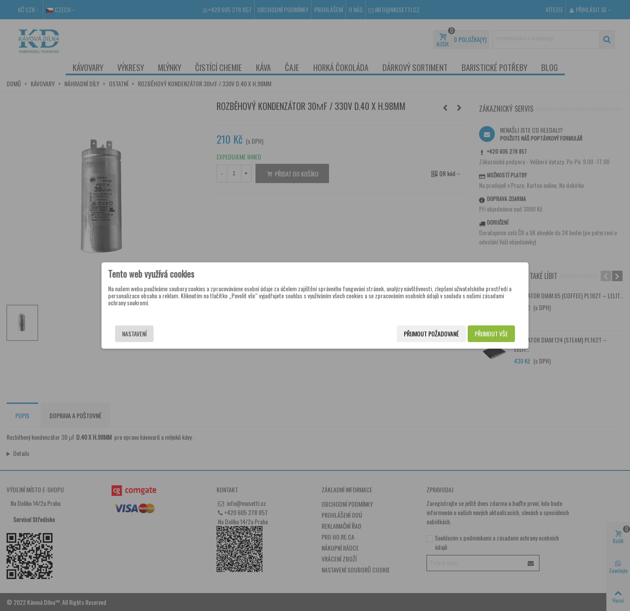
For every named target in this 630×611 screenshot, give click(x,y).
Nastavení (134, 333)
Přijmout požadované (431, 333)
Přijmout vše (491, 333)
